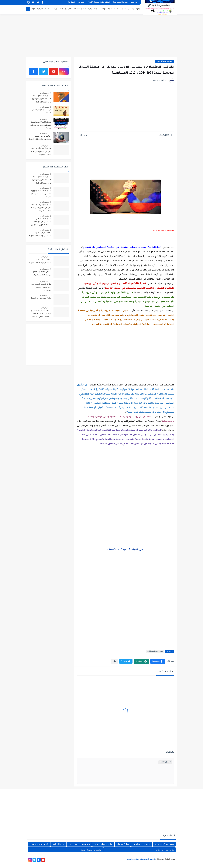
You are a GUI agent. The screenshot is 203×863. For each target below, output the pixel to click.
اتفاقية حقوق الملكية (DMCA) (99, 2)
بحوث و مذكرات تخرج (131, 9)
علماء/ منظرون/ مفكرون (79, 844)
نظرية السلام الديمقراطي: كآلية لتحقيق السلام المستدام (41, 287)
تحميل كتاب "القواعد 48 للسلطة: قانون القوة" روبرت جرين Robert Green (40, 99)
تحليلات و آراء (94, 9)
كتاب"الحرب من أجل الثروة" (41, 298)
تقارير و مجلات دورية (63, 9)
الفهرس (81, 2)
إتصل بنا (71, 2)
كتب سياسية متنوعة (110, 9)
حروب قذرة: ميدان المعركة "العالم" (41, 111)
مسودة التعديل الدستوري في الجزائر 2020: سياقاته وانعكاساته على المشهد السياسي (41, 314)
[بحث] (28, 9)
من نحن (134, 2)
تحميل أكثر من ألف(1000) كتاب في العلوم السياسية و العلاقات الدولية (40, 152)
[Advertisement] (101, 35)
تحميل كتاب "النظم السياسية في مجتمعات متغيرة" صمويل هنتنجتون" (40, 222)
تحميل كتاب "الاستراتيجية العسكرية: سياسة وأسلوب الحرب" (40, 125)
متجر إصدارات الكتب (165, 850)
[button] (157, 661)
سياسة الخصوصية (120, 2)
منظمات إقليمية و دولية (41, 9)
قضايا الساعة (80, 9)
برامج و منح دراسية (142, 844)
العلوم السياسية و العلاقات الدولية (141, 859)
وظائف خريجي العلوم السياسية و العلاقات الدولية (40, 137)
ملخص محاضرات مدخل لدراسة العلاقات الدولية (42, 273)
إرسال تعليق (165, 762)
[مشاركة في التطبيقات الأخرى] (114, 661)
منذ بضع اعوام (44, 93)
